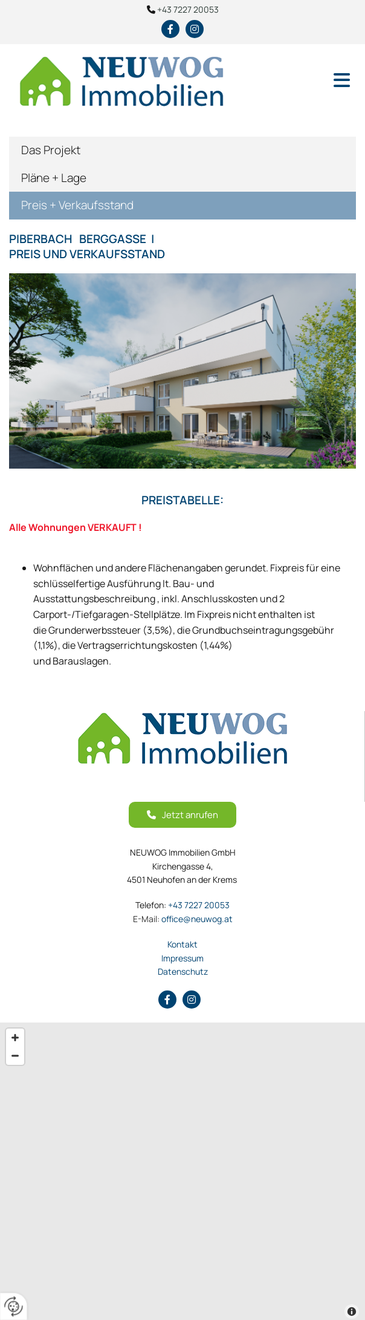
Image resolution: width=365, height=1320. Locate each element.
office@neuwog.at (183, 919)
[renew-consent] (13, 1306)
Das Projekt (50, 150)
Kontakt (182, 944)
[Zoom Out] (15, 1056)
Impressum (182, 958)
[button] (304, 81)
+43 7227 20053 (188, 9)
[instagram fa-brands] (195, 29)
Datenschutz (183, 971)
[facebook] (170, 29)
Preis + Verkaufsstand (77, 205)
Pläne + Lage (53, 178)
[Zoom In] (15, 1038)
